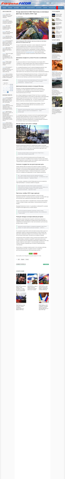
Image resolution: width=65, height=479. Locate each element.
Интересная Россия (30, 52)
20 (3, 90)
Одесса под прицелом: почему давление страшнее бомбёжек (8, 32)
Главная (4, 7)
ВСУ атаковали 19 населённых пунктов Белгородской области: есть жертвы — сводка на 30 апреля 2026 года (8, 69)
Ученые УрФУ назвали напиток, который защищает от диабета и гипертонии (7, 16)
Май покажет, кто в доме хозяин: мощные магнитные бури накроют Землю (8, 49)
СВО (19, 259)
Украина (22, 259)
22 (6, 90)
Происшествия (52, 7)
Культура (45, 7)
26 (12, 90)
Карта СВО (60, 7)
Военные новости (30, 7)
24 (9, 90)
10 (9, 87)
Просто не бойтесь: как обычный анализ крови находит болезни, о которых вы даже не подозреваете (8, 76)
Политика (10, 7)
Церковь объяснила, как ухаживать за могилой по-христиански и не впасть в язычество (8, 22)
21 (4, 90)
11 (10, 87)
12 (12, 87)
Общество (23, 7)
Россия (27, 259)
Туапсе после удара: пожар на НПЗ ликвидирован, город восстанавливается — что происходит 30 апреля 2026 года (8, 56)
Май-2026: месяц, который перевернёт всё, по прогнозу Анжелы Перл (8, 37)
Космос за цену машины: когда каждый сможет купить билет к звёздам (7, 63)
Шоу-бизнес (38, 7)
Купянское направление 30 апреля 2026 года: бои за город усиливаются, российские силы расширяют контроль (8, 107)
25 (10, 90)
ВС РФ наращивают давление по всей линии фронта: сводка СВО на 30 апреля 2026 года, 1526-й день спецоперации (8, 43)
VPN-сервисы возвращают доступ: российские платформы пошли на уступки (7, 27)
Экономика (16, 7)
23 (7, 90)
